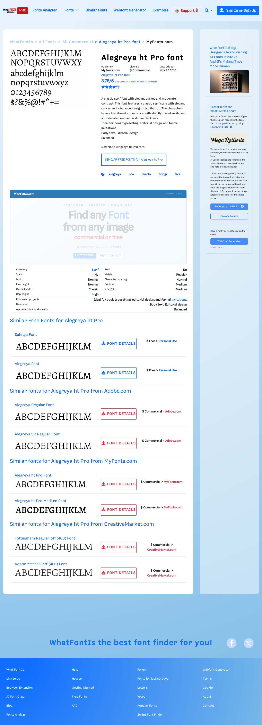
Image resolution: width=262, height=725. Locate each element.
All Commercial (77, 42)
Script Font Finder (150, 714)
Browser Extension (19, 687)
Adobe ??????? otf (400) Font (41, 564)
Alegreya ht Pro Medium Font (40, 501)
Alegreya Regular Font (34, 405)
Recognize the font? (229, 206)
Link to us (13, 678)
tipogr (163, 174)
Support (186, 10)
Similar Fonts (96, 10)
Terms (207, 678)
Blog (9, 705)
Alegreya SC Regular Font (37, 434)
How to (77, 678)
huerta (146, 174)
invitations (179, 299)
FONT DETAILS (119, 343)
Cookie (208, 687)
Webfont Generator (130, 10)
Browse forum (229, 216)
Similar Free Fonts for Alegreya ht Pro (56, 321)
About (207, 696)
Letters (142, 687)
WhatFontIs (21, 42)
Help (75, 669)
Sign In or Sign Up (238, 10)
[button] (209, 10)
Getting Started (83, 687)
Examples (160, 10)
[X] (249, 643)
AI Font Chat (15, 696)
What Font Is (15, 669)
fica (177, 174)
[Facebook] (231, 643)
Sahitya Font (26, 335)
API (74, 705)
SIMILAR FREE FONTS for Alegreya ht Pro (134, 159)
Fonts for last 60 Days (152, 678)
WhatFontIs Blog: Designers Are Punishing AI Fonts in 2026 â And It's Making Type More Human (228, 57)
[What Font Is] (9, 11)
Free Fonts (79, 696)
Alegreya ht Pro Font (33, 475)
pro (131, 174)
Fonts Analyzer (45, 10)
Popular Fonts (147, 705)
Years (141, 696)
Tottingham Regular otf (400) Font (45, 538)
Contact (208, 705)
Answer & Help (222, 127)
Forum (142, 669)
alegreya (115, 174)
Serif (95, 270)
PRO (22, 10)
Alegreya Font (27, 364)
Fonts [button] (69, 10)
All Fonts (48, 42)
